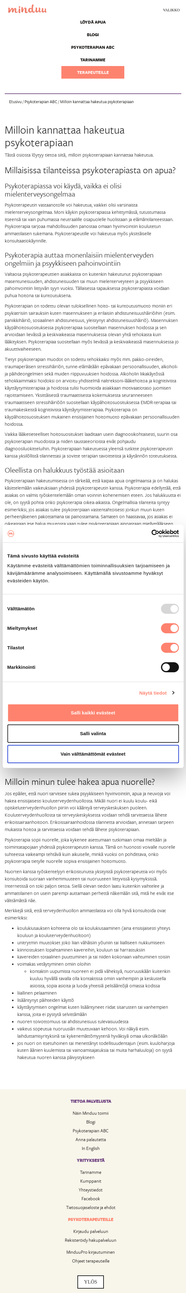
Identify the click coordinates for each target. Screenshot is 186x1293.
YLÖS (90, 1282)
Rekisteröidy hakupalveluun (90, 1240)
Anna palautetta (91, 1139)
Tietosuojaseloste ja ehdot (91, 1207)
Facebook (91, 1198)
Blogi (93, 34)
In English (91, 1148)
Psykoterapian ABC (93, 47)
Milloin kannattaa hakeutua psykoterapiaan (97, 101)
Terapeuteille (93, 72)
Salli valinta (93, 733)
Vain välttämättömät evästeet (93, 754)
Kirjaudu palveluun (90, 1231)
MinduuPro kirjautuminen (90, 1252)
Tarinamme (92, 60)
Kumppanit (90, 1181)
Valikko (171, 10)
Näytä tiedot (153, 693)
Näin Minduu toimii (91, 1113)
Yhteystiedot (91, 1190)
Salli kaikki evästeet (93, 712)
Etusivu (15, 101)
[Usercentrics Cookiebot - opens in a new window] (151, 534)
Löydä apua (93, 22)
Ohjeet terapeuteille (91, 1261)
